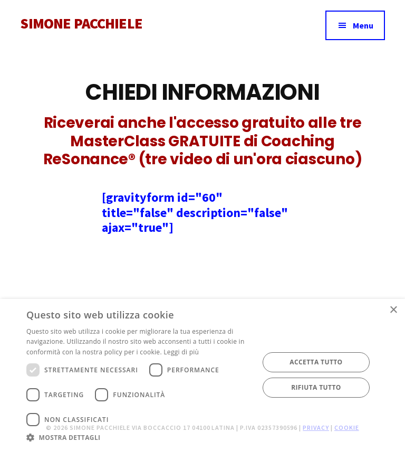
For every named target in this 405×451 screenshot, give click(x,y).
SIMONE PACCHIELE (81, 23)
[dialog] (202, 375)
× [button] (393, 310)
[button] (139, 437)
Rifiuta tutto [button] (316, 387)
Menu (363, 25)
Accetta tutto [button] (316, 362)
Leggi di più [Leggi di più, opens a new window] (181, 351)
